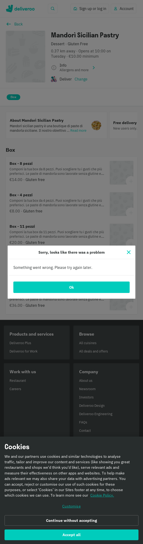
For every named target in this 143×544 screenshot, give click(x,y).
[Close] (129, 252)
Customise (71, 508)
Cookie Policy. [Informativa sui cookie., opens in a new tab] (102, 497)
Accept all (71, 536)
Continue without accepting (71, 522)
